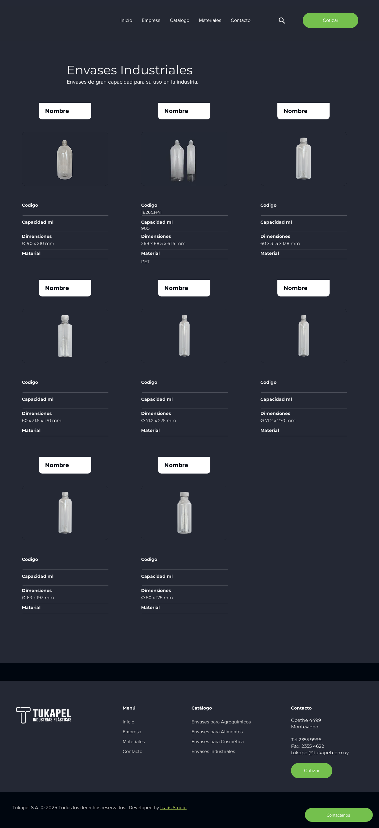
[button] (282, 20)
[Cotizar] (330, 20)
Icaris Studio (173, 807)
